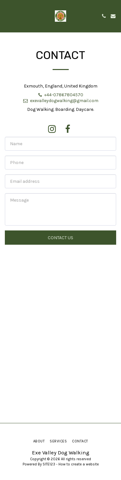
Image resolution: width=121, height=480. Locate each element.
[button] (7, 16)
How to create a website (78, 464)
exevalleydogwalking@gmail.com (60, 100)
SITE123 (49, 464)
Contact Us (60, 237)
